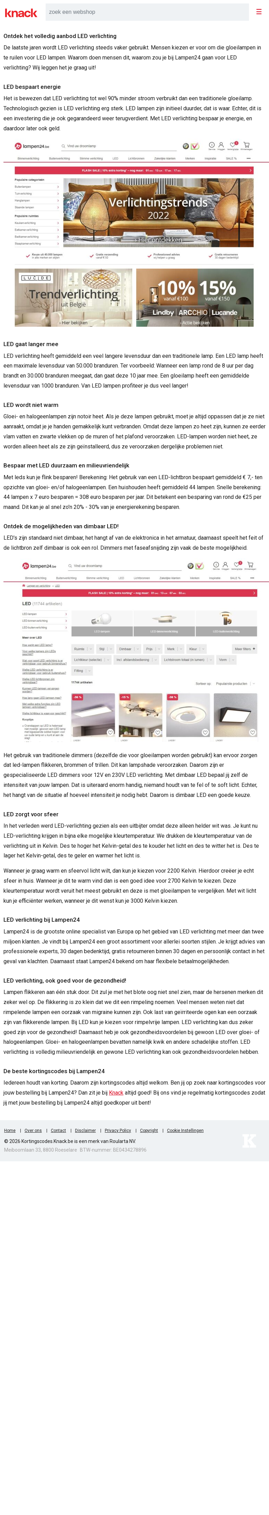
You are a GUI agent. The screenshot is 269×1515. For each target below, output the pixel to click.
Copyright (149, 1130)
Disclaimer (85, 1130)
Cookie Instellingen (185, 1130)
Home (10, 1130)
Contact (58, 1130)
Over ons (33, 1130)
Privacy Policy (118, 1130)
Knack (116, 1092)
